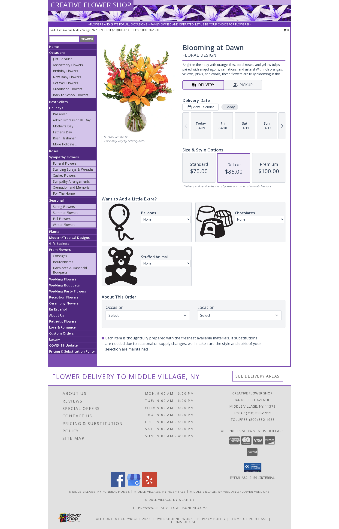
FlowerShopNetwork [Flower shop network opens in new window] (172, 519)
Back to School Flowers (70, 95)
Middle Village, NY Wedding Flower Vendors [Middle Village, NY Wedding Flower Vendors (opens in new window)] (230, 491)
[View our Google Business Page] (133, 486)
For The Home (64, 193)
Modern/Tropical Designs (69, 237)
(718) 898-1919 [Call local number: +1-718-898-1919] (121, 30)
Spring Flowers (64, 206)
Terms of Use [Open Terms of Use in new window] (183, 522)
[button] (252, 467)
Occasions (57, 52)
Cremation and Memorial (71, 187)
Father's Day (62, 132)
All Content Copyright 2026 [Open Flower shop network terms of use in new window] (123, 519)
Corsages (60, 256)
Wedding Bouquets (64, 285)
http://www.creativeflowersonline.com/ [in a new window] (169, 508)
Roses (53, 151)
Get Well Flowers (65, 83)
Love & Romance (62, 327)
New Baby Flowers (67, 77)
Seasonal (56, 200)
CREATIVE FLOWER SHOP (91, 5)
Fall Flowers (62, 218)
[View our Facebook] (118, 486)
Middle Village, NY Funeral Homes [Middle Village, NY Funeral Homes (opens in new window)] (99, 491)
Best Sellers (58, 102)
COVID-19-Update (63, 345)
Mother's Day (63, 126)
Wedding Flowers (62, 279)
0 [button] (286, 30)
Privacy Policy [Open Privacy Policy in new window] (211, 519)
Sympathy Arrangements (71, 181)
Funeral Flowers (65, 163)
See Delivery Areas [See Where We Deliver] (258, 376)
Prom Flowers (60, 249)
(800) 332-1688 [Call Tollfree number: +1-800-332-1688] (262, 419)
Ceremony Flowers (64, 303)
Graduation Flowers (67, 89)
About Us (56, 315)
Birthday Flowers (65, 71)
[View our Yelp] (149, 486)
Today (230, 107)
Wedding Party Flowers (67, 291)
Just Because (62, 59)
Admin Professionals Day (72, 120)
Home (54, 46)
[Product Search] (64, 39)
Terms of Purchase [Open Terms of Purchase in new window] (249, 519)
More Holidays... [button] (65, 144)
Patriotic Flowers (62, 321)
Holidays (56, 108)
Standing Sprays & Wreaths (73, 169)
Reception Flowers (63, 297)
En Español (58, 309)
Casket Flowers (64, 175)
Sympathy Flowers (64, 157)
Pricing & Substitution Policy (72, 351)
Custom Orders (61, 333)
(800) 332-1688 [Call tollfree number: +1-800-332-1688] (150, 30)
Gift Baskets (59, 243)
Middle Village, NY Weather (169, 500)
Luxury (54, 339)
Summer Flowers (65, 212)
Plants (54, 231)
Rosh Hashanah (64, 138)
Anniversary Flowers (68, 65)
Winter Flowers (64, 224)
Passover (60, 114)
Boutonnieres (63, 262)
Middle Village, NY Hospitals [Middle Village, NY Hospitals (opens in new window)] (160, 491)
